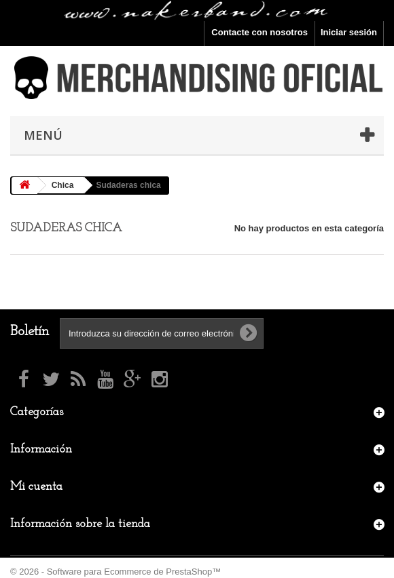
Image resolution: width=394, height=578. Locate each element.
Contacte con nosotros (259, 32)
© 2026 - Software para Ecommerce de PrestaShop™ (115, 571)
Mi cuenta (36, 486)
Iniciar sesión (349, 32)
